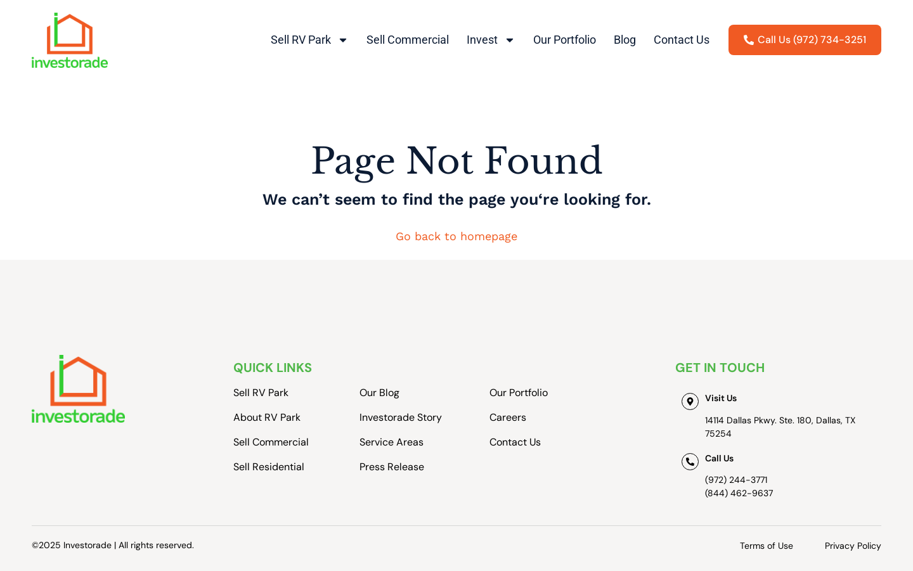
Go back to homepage (456, 236)
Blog (625, 39)
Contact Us (681, 39)
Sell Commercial (407, 39)
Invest (491, 40)
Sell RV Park (310, 40)
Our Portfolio (564, 39)
